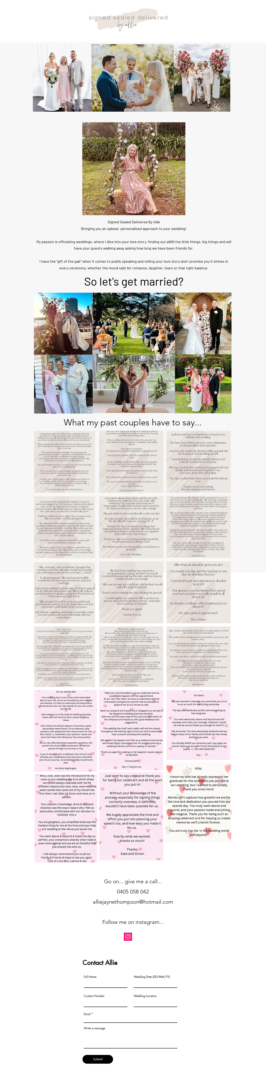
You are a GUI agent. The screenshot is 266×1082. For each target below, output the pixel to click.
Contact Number (94, 996)
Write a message (94, 1028)
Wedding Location (145, 996)
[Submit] (98, 1059)
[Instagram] (128, 937)
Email (87, 1014)
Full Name (90, 976)
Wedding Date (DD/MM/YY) (152, 976)
